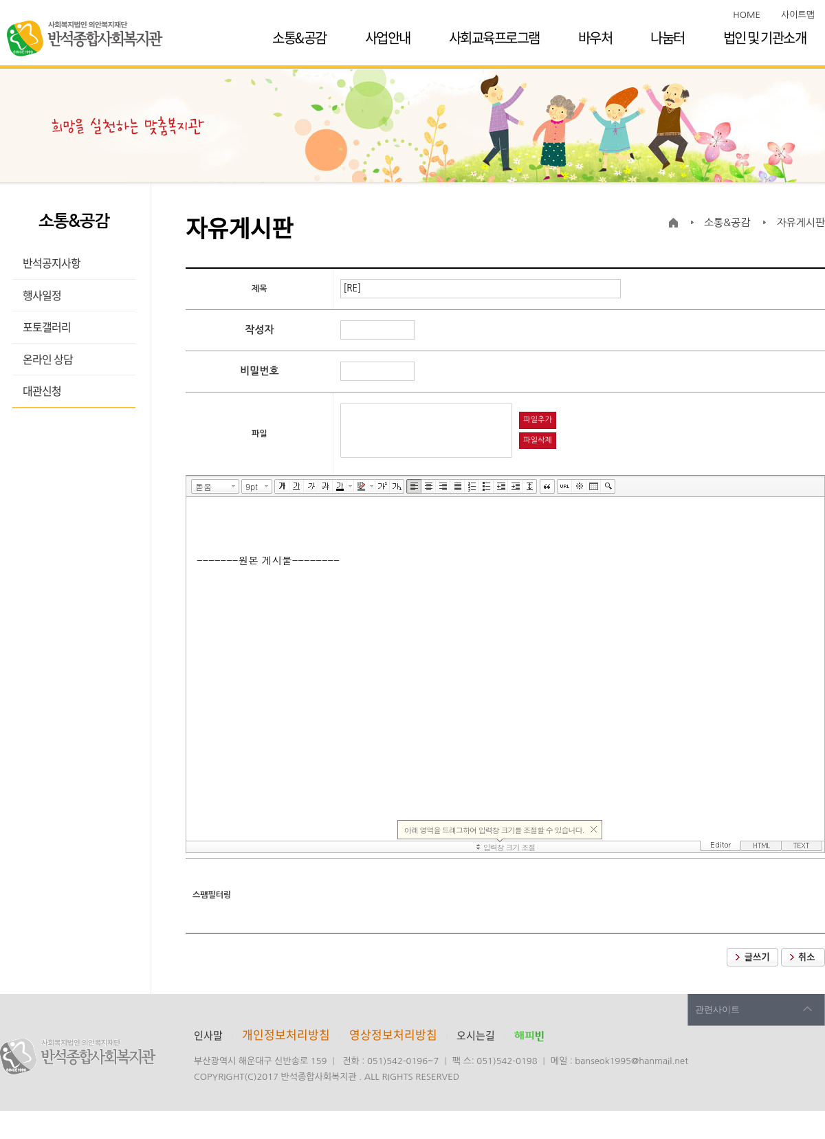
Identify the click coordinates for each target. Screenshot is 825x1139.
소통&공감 (299, 37)
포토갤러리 (47, 326)
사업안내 (387, 37)
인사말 (208, 1035)
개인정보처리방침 (286, 1034)
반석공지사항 (51, 262)
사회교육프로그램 (494, 37)
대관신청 (42, 390)
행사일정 (42, 295)
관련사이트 (717, 1009)
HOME (746, 14)
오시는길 (475, 1035)
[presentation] (444, 895)
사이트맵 (798, 14)
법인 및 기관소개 (764, 37)
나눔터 (667, 37)
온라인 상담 (48, 359)
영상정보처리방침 (394, 1034)
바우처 (595, 37)
